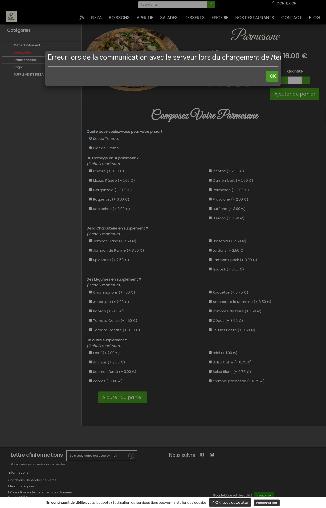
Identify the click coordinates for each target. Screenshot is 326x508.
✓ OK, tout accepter (230, 502)
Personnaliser (266, 502)
